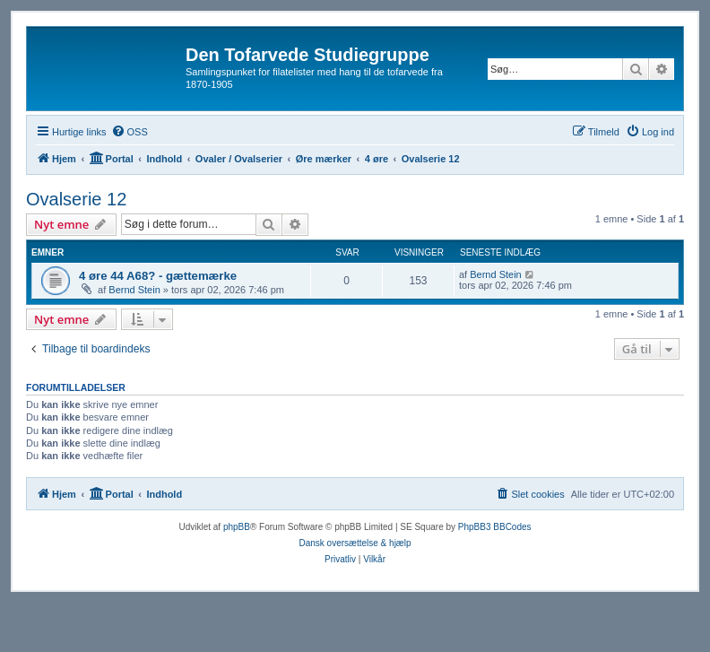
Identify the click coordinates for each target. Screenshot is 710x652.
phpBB (236, 527)
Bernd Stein (134, 289)
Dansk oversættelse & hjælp (355, 543)
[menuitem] (129, 132)
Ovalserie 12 (76, 199)
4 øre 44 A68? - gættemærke (158, 276)
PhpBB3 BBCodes (495, 527)
